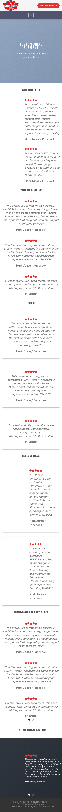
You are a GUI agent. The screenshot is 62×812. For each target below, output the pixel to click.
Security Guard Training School (24, 806)
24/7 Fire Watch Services (31, 804)
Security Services (40, 802)
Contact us (48, 806)
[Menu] (31, 15)
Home (15, 802)
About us (24, 802)
